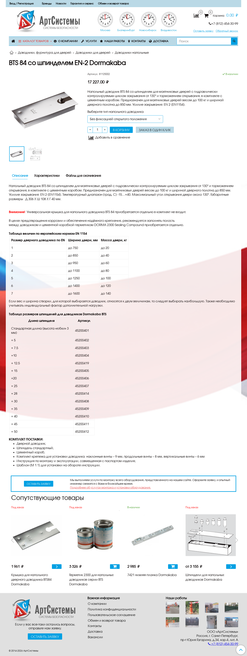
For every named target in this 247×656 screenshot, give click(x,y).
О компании (68, 41)
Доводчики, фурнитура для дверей (44, 52)
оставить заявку (39, 483)
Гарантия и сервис (82, 3)
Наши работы (114, 41)
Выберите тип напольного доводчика (115, 111)
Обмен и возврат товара (113, 3)
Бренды (47, 3)
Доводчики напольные (132, 52)
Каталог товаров (36, 41)
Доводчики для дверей (93, 52)
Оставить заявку (203, 31)
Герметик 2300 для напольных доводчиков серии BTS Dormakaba (91, 579)
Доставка (160, 41)
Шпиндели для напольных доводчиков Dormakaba (204, 577)
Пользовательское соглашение (111, 615)
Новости (61, 3)
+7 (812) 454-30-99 (223, 23)
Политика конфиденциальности (112, 609)
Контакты (138, 41)
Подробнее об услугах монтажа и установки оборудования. (110, 487)
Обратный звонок (227, 31)
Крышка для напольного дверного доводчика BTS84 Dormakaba (31, 579)
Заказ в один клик (155, 130)
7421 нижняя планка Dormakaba (152, 575)
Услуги (91, 41)
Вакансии (95, 637)
